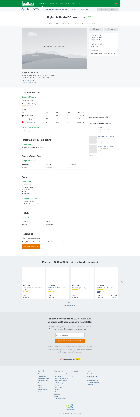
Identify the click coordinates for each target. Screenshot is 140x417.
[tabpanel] (70, 283)
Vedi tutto (91, 155)
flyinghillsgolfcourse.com (29, 82)
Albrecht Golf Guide (33, 9)
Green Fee (94, 50)
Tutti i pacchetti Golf (69, 305)
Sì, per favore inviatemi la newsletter (70, 340)
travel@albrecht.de (53, 348)
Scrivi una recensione (31, 246)
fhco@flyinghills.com (28, 80)
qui (65, 350)
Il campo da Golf (96, 35)
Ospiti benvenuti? (96, 44)
